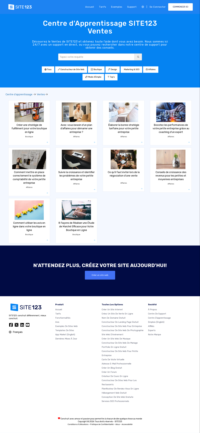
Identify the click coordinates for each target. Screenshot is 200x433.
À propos (152, 310)
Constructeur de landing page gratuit (120, 322)
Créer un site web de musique (116, 339)
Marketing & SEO (131, 69)
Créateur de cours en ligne (115, 376)
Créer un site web (100, 275)
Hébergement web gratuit (114, 393)
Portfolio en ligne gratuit (114, 347)
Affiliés (151, 326)
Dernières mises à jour (66, 339)
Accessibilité (127, 425)
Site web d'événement (112, 335)
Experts (152, 330)
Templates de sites (64, 330)
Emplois (156, 322)
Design (112, 69)
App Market (65, 335)
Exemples (116, 7)
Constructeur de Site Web (71, 69)
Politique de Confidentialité (102, 425)
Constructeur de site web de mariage (120, 343)
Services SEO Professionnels (115, 401)
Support (132, 7)
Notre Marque (154, 335)
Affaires (151, 69)
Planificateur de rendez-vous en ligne (120, 389)
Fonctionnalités (62, 318)
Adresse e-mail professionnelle (116, 364)
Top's (111, 77)
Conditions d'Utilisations (78, 425)
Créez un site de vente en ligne (117, 314)
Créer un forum (109, 372)
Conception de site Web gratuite (117, 397)
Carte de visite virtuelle (113, 360)
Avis (57, 322)
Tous (48, 69)
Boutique (96, 69)
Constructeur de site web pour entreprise (122, 326)
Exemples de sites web (66, 326)
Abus (117, 425)
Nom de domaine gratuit (114, 318)
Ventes (41, 94)
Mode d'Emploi (93, 77)
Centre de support (157, 314)
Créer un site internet (112, 310)
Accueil (89, 7)
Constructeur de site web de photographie (122, 330)
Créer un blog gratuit (112, 368)
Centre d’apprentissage (19, 94)
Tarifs (102, 7)
